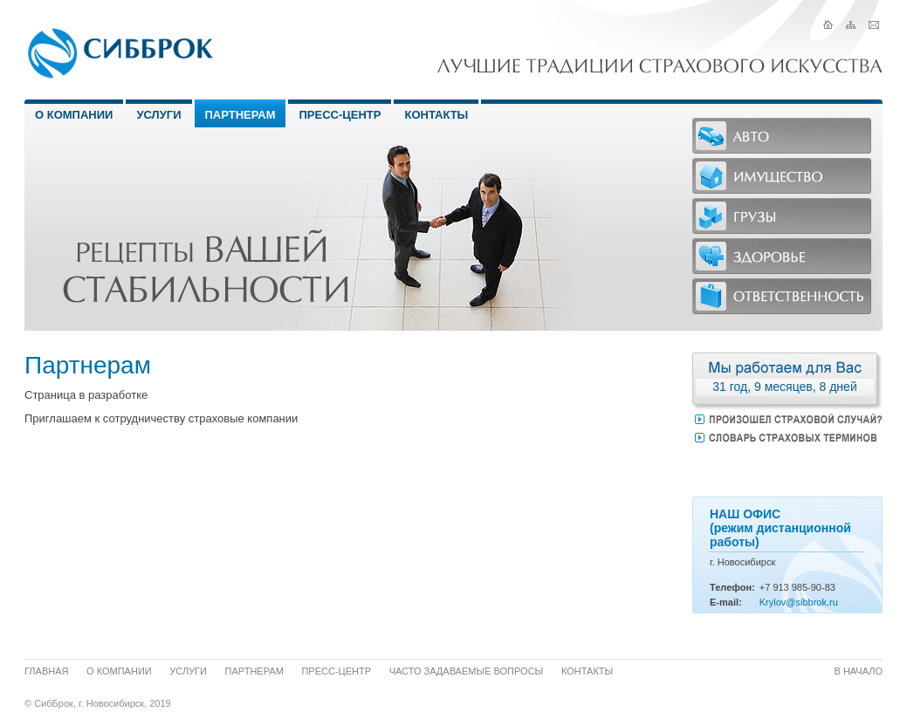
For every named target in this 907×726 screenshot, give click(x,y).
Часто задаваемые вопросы (466, 671)
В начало (859, 671)
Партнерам (240, 114)
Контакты (436, 114)
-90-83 (821, 587)
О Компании (74, 114)
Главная (46, 671)
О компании (119, 671)
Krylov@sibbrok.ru (798, 602)
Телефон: (732, 587)
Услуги (158, 114)
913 (780, 587)
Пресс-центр (340, 114)
